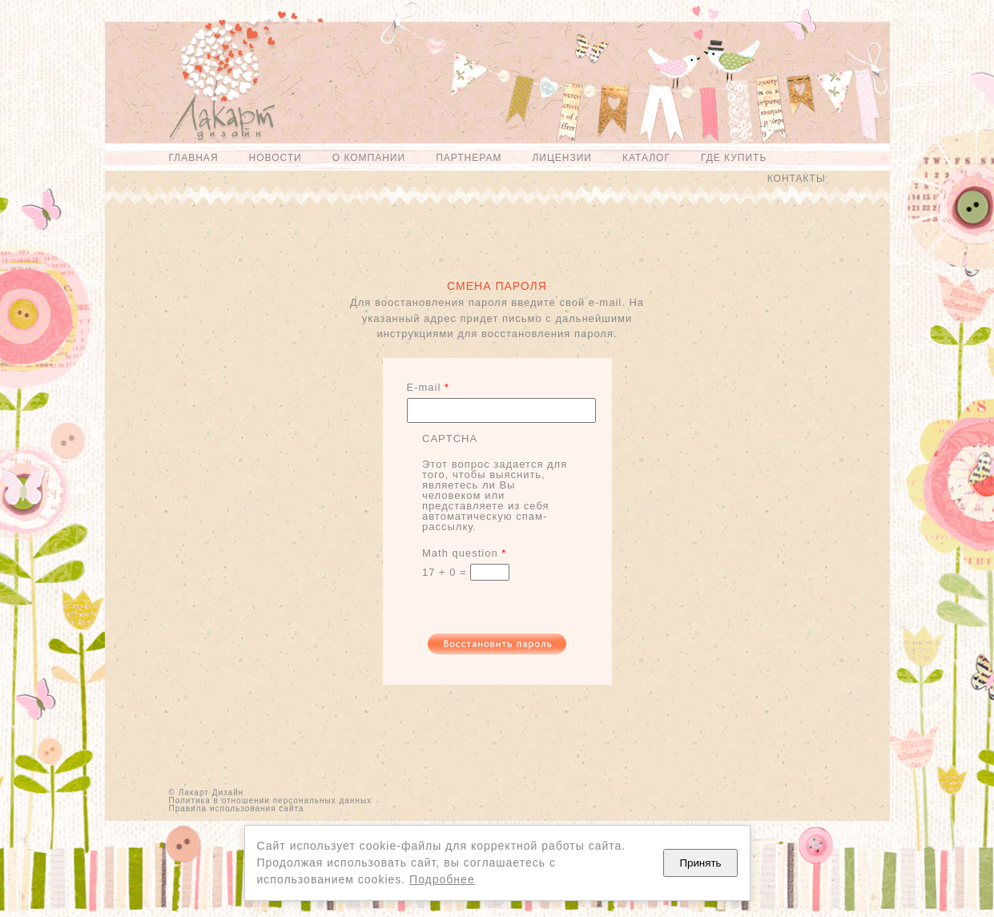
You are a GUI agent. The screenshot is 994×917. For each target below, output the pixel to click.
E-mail (428, 387)
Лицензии (562, 157)
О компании (368, 157)
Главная (194, 157)
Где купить (734, 157)
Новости (275, 157)
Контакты (796, 178)
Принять (700, 863)
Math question (464, 553)
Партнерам (468, 157)
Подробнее (442, 879)
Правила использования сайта (236, 808)
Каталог (646, 157)
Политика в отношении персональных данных (270, 800)
